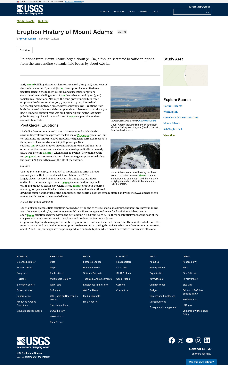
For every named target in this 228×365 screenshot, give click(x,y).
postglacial (30, 156)
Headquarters (123, 262)
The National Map (59, 305)
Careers (120, 284)
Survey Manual (157, 267)
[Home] (30, 14)
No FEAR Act (190, 299)
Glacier (143, 175)
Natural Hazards (172, 105)
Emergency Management (163, 307)
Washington (170, 111)
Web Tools (55, 284)
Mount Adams (25, 21)
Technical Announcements (97, 279)
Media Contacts (91, 296)
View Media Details (147, 121)
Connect (144, 11)
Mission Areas (24, 267)
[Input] (192, 12)
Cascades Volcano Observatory (180, 117)
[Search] (208, 12)
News (132, 11)
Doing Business (157, 301)
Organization (156, 273)
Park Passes (56, 322)
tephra (72, 116)
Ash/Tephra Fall (172, 129)
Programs (22, 273)
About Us (154, 262)
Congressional (157, 284)
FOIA (185, 267)
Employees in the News (95, 284)
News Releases (91, 267)
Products (118, 11)
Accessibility (190, 262)
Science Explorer (26, 262)
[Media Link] (135, 103)
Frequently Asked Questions (26, 303)
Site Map (187, 284)
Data (52, 262)
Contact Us (122, 290)
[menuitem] (104, 10)
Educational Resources (29, 310)
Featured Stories (92, 262)
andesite (77, 186)
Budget (153, 290)
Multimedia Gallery (60, 279)
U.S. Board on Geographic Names (64, 298)
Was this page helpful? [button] (201, 362)
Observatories (24, 290)
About (156, 11)
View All (169, 135)
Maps (53, 267)
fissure (30, 215)
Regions (21, 279)
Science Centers (26, 284)
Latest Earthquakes (199, 7)
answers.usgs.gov (201, 353)
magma (66, 182)
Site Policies (189, 273)
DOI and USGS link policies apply (193, 292)
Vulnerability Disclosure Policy (196, 312)
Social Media (123, 279)
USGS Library (57, 310)
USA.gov (187, 305)
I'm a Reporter (90, 301)
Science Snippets (92, 273)
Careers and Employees (162, 296)
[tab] (25, 50)
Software (55, 290)
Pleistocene (83, 135)
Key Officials (156, 279)
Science (104, 11)
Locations (121, 267)
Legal (186, 256)
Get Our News (90, 290)
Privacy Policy (190, 279)
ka (62, 88)
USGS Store (56, 316)
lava (63, 95)
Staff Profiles (123, 273)
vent (33, 145)
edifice (30, 84)
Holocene (48, 153)
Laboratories (24, 296)
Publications (56, 273)
